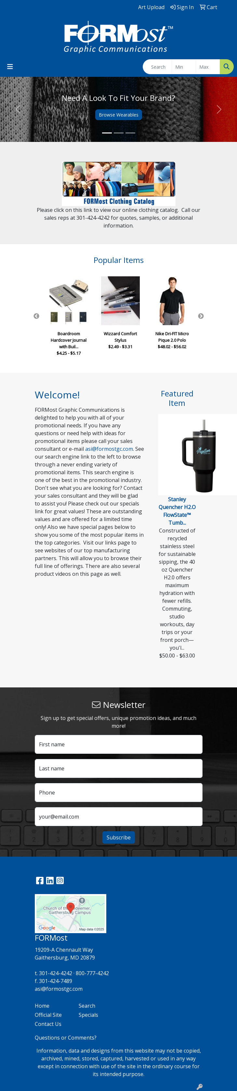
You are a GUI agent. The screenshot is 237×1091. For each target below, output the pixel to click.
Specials (88, 1014)
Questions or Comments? (66, 1037)
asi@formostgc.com (109, 448)
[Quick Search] (157, 66)
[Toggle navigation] (10, 66)
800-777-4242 (92, 973)
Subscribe (119, 837)
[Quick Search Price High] (208, 66)
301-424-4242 (55, 973)
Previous (36, 316)
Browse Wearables (118, 115)
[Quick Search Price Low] (184, 66)
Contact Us (48, 1024)
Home (42, 1005)
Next (201, 316)
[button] (17, 109)
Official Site (48, 1014)
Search (87, 1005)
